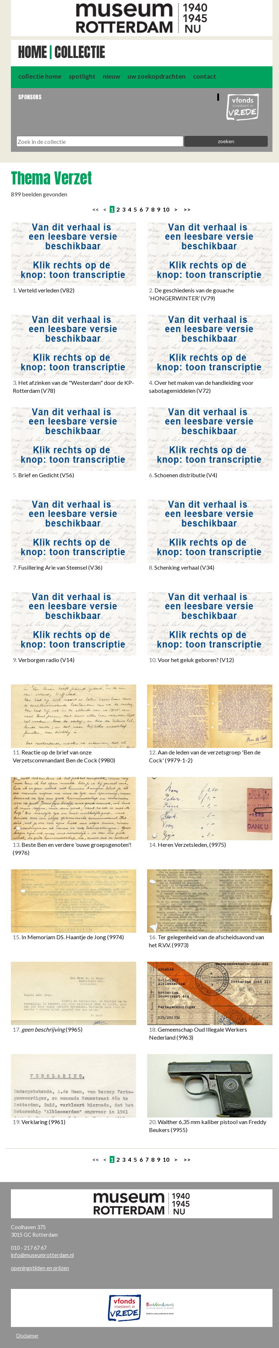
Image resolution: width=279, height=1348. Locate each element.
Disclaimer (27, 1336)
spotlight (82, 76)
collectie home (39, 76)
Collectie (79, 52)
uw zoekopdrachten (157, 76)
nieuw (111, 76)
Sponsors (29, 97)
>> (187, 209)
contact (204, 76)
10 (166, 209)
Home (32, 52)
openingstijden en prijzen (40, 1268)
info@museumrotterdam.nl (42, 1255)
